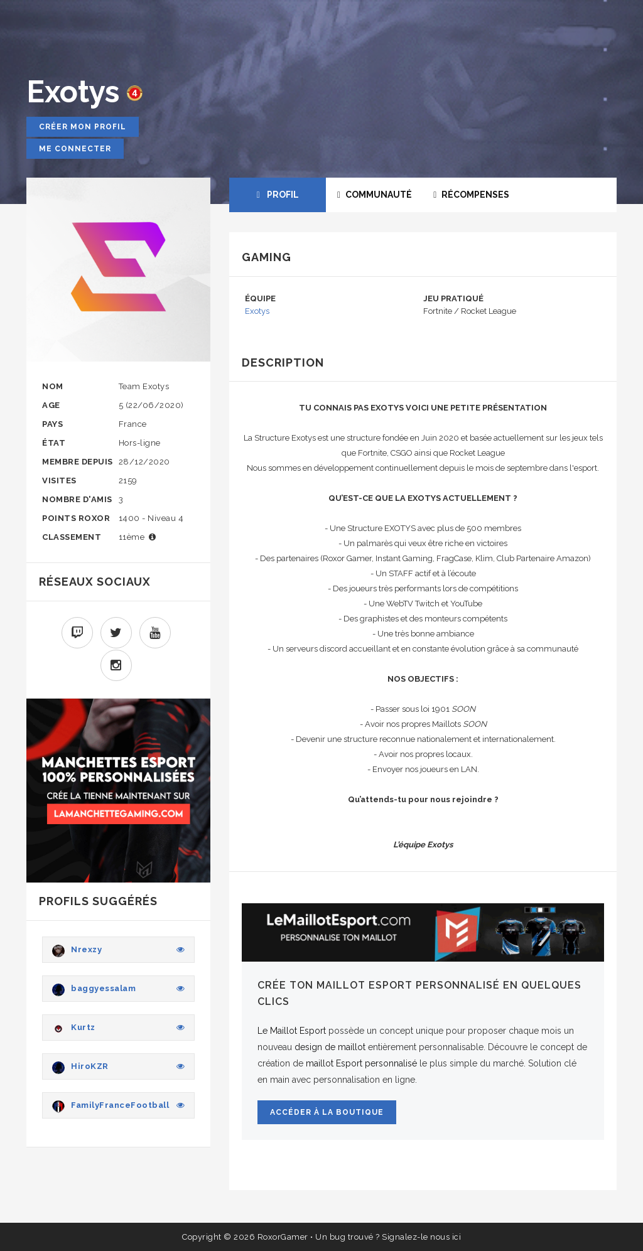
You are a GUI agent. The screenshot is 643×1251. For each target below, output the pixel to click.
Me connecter (75, 148)
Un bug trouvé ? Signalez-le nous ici (388, 1237)
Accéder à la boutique (327, 1112)
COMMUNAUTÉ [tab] (374, 195)
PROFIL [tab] (278, 195)
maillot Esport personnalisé (361, 1063)
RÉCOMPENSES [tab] (471, 195)
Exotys (257, 311)
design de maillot (329, 1047)
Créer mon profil (82, 126)
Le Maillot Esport (291, 1031)
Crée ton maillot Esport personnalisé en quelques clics (419, 993)
